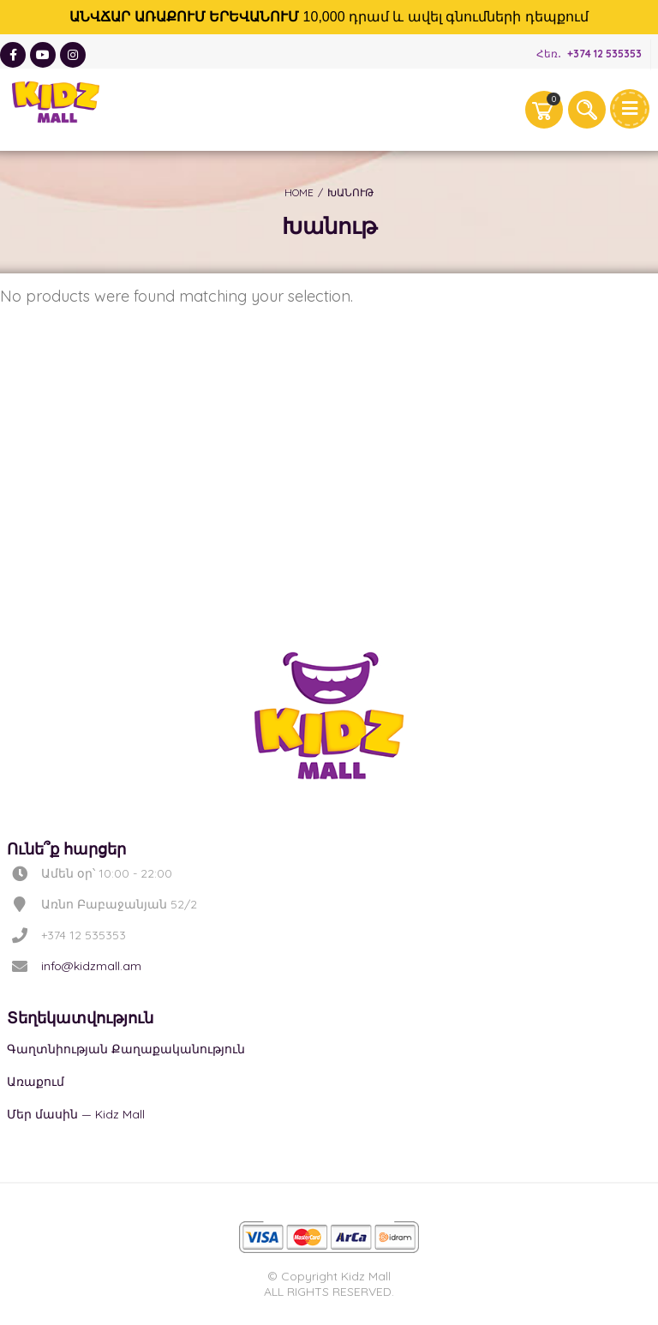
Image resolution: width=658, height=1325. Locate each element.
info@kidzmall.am (91, 966)
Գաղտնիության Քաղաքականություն (126, 1049)
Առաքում (35, 1081)
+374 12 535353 (604, 53)
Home (299, 192)
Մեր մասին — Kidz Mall (76, 1114)
